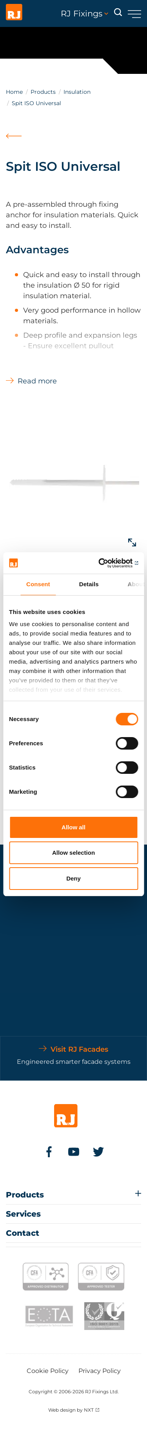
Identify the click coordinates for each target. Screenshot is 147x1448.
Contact (22, 1233)
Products (43, 91)
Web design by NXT (71, 1410)
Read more (37, 381)
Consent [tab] (38, 584)
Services (23, 1214)
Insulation (77, 91)
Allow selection (73, 852)
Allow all (73, 827)
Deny (73, 878)
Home (14, 91)
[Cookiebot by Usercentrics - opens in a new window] (104, 563)
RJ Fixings (84, 13)
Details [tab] (89, 584)
